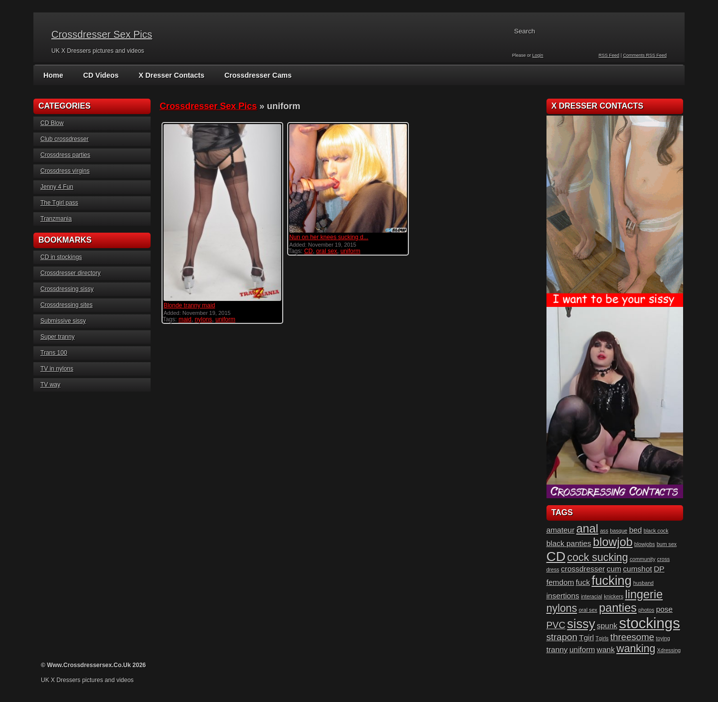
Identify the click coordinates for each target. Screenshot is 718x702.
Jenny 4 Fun (56, 186)
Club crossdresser (64, 139)
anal (587, 528)
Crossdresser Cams (255, 75)
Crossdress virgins (65, 170)
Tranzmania (56, 218)
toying (663, 638)
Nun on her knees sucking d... (328, 237)
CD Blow (52, 123)
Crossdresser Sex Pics (101, 34)
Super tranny (57, 336)
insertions (562, 595)
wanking (635, 649)
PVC (555, 625)
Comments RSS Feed (645, 55)
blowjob (613, 542)
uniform (225, 319)
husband (643, 583)
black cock (656, 531)
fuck (583, 582)
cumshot (637, 568)
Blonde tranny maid (189, 305)
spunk (607, 625)
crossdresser (583, 568)
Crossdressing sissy (67, 288)
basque (618, 531)
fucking (612, 580)
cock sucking (597, 557)
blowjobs (644, 544)
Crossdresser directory (70, 273)
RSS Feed (609, 55)
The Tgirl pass (59, 202)
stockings (649, 623)
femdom (560, 582)
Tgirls (602, 638)
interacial (591, 596)
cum (614, 568)
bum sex (667, 544)
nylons (203, 319)
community (643, 559)
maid (185, 319)
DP (659, 568)
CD (308, 251)
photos (646, 610)
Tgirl (586, 637)
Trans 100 (53, 352)
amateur (560, 530)
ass (604, 531)
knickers (613, 596)
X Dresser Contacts (170, 75)
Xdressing (669, 650)
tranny (557, 649)
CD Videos (100, 75)
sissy (581, 624)
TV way (50, 384)
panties (618, 607)
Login (538, 55)
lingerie (644, 594)
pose (664, 609)
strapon (561, 637)
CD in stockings (61, 257)
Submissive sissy (63, 320)
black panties (568, 543)
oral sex (326, 251)
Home (53, 75)
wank (606, 649)
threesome (632, 637)
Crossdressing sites (66, 304)
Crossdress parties (65, 154)
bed (635, 530)
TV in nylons (56, 368)
